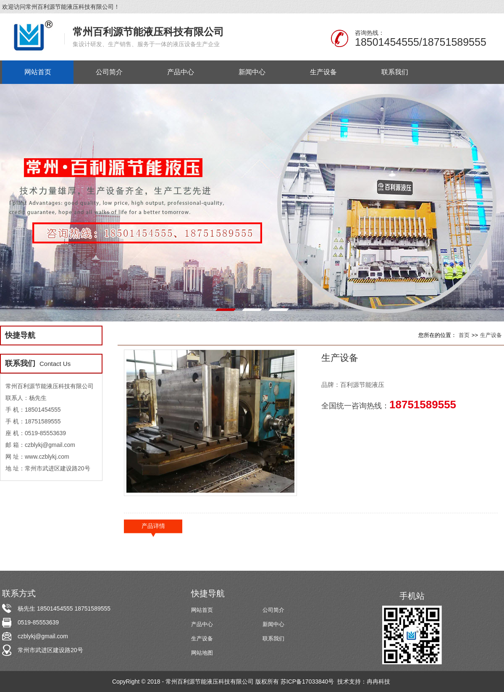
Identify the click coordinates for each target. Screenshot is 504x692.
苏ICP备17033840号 (308, 681)
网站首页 (202, 610)
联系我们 (273, 638)
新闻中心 (273, 624)
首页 (464, 335)
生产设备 (491, 335)
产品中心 (202, 624)
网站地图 (202, 653)
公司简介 (273, 610)
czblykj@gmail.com (43, 636)
